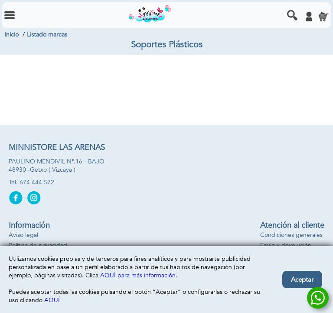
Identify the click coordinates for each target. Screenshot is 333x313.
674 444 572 (37, 182)
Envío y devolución (285, 245)
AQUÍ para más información (138, 275)
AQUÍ (52, 300)
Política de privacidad (38, 245)
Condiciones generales (291, 235)
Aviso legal (23, 235)
